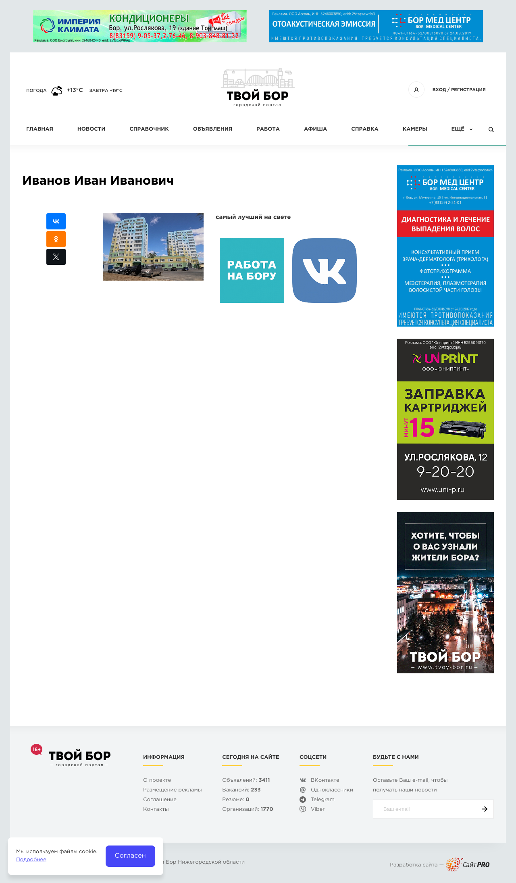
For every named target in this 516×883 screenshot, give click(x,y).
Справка (364, 129)
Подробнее (31, 860)
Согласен (130, 856)
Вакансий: (241, 790)
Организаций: (247, 810)
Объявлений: (246, 781)
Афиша (315, 129)
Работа (268, 129)
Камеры (415, 129)
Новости (91, 129)
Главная (39, 129)
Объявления (212, 129)
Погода (36, 91)
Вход (439, 90)
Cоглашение (160, 800)
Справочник (149, 129)
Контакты (156, 810)
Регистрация (468, 90)
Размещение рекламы (172, 790)
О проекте (157, 781)
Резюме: (236, 800)
